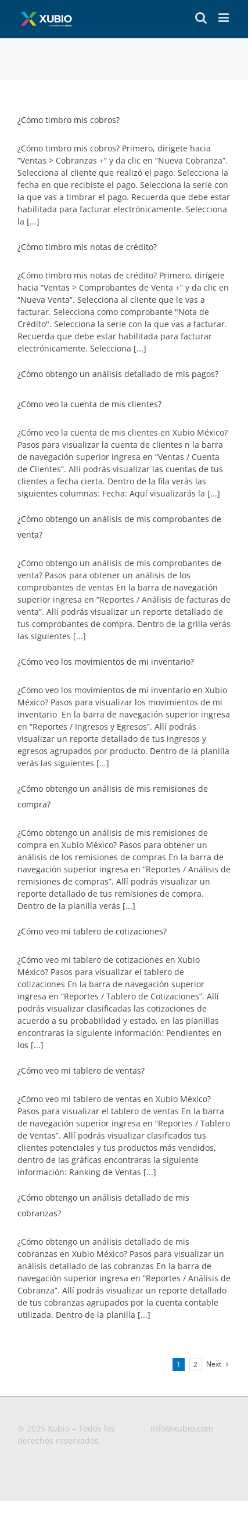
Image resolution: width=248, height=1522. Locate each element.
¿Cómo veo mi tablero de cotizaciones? (92, 931)
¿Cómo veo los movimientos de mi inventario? (105, 661)
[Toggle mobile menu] (224, 18)
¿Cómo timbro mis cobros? (68, 119)
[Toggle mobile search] (201, 18)
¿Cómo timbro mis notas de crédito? (87, 246)
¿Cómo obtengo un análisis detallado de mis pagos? (117, 373)
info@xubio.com (181, 1428)
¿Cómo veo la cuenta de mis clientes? (89, 404)
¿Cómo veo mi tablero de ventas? (81, 1070)
